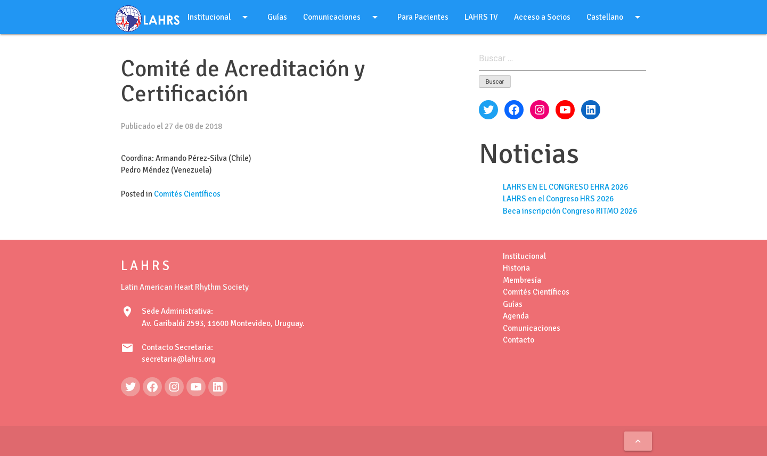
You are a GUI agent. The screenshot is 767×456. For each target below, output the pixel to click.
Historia (516, 268)
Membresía (522, 280)
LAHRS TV (481, 17)
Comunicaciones (342, 17)
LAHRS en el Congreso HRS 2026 (558, 198)
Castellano (615, 17)
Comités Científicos (187, 194)
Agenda (516, 316)
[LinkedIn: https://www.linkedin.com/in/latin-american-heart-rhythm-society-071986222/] (217, 386)
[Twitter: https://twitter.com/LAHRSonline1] (130, 386)
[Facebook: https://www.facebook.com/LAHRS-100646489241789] (152, 386)
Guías (277, 17)
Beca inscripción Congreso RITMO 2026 (570, 211)
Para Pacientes (422, 17)
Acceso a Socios (542, 17)
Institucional (219, 17)
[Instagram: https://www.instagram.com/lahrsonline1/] (174, 386)
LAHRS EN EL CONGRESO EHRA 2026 (565, 187)
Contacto (518, 340)
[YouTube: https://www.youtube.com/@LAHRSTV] (196, 386)
